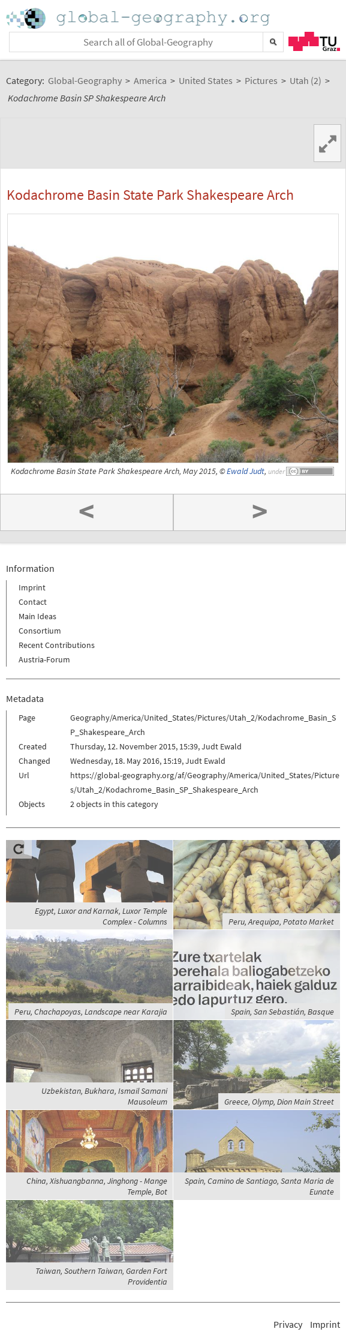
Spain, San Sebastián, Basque (282, 1011)
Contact (33, 601)
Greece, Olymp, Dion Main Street (279, 1101)
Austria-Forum (44, 659)
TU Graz (314, 41)
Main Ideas (37, 616)
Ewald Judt (245, 471)
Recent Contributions (57, 645)
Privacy (287, 1324)
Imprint (32, 587)
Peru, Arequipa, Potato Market (281, 921)
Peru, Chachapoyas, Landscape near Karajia (90, 1011)
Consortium (40, 630)
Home (139, 18)
